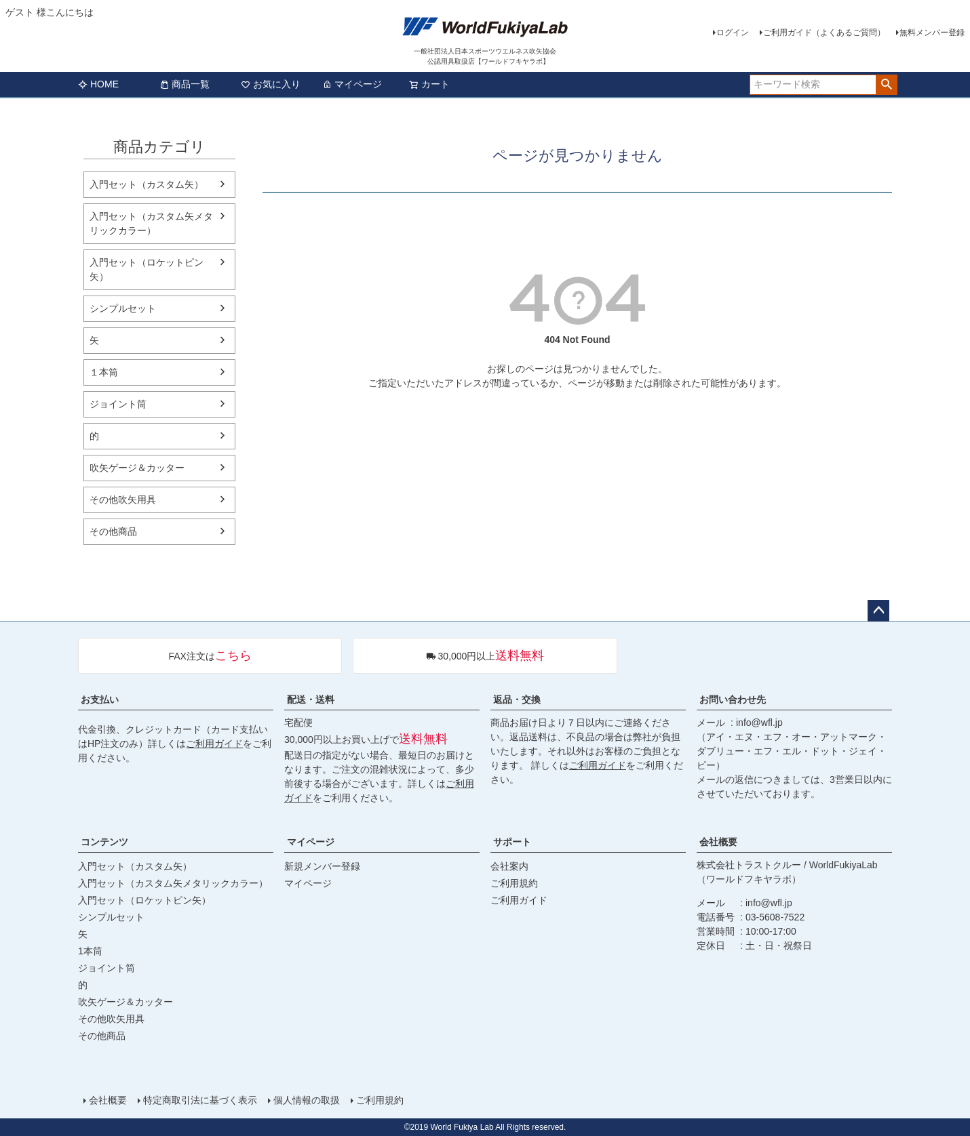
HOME (98, 84)
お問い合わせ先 (732, 699)
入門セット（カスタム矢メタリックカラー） (151, 223)
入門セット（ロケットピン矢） (146, 269)
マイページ (352, 84)
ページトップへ (878, 611)
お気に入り (270, 84)
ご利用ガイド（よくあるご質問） (824, 32)
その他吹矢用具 (123, 499)
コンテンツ (104, 841)
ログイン (732, 32)
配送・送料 (310, 699)
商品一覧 (184, 84)
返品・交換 (517, 699)
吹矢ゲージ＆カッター (137, 467)
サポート (512, 841)
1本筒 (90, 951)
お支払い (100, 699)
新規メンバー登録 (322, 866)
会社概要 (718, 841)
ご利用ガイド (214, 743)
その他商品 (113, 531)
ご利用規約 (514, 883)
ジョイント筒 (118, 404)
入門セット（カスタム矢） (146, 184)
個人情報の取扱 (306, 1100)
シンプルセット (123, 308)
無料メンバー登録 (932, 32)
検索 (886, 84)
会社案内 (509, 866)
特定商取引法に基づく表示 (200, 1100)
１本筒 (104, 372)
